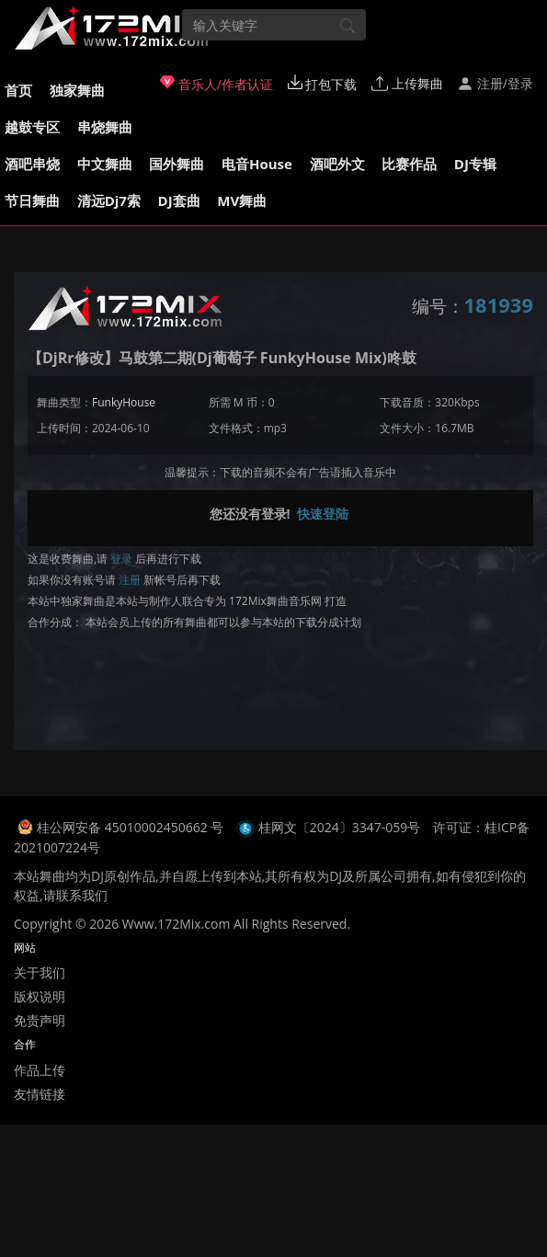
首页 (18, 90)
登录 (121, 558)
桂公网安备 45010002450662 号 (132, 827)
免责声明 (39, 1020)
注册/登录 (495, 83)
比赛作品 (409, 163)
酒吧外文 (337, 163)
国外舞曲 (176, 163)
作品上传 (39, 1070)
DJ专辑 (475, 163)
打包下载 (323, 83)
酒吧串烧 (32, 163)
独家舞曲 (77, 90)
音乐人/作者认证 (216, 83)
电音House (257, 163)
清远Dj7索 (109, 200)
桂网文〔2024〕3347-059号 (339, 827)
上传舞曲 (407, 83)
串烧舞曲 (104, 127)
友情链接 (39, 1094)
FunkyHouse (123, 402)
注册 (130, 580)
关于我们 (39, 972)
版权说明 (39, 996)
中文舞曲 (104, 163)
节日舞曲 (32, 200)
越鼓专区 (32, 127)
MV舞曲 (242, 200)
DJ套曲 (179, 200)
